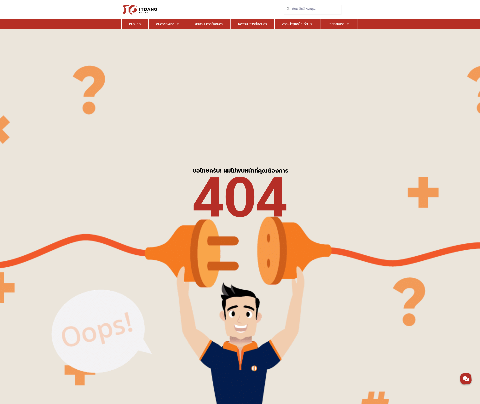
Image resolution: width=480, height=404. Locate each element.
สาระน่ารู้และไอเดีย (297, 23)
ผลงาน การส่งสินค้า (252, 24)
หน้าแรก (135, 24)
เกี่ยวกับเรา (339, 23)
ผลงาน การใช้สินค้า (209, 24)
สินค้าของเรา (167, 23)
